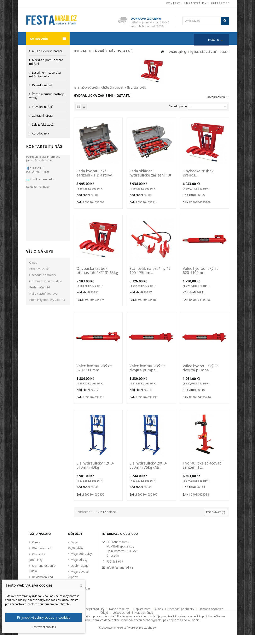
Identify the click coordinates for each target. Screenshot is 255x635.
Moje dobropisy (81, 554)
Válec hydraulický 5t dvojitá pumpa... (147, 368)
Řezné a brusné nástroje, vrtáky (47, 96)
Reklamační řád (39, 231)
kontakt (173, 3)
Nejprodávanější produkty (87, 609)
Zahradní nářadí (42, 116)
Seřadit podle (178, 106)
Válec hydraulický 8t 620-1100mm (94, 368)
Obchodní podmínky (42, 219)
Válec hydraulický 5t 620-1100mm (200, 270)
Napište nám (142, 609)
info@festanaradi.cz (42, 177)
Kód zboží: (83, 195)
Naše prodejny (119, 609)
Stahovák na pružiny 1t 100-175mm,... (149, 270)
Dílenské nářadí (42, 85)
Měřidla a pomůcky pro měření (46, 62)
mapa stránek (195, 3)
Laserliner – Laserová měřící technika (45, 74)
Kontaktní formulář (38, 184)
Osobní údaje (79, 566)
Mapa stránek (143, 613)
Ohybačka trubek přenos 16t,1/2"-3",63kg (97, 270)
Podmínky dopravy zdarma (47, 243)
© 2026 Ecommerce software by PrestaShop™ (127, 627)
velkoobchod (122, 613)
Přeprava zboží (39, 212)
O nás (33, 206)
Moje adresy (79, 560)
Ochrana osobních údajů (45, 225)
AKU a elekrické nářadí (47, 51)
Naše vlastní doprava (43, 237)
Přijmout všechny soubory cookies (43, 617)
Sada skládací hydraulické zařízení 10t (150, 173)
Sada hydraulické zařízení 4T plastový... (95, 173)
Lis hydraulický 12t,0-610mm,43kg (95, 465)
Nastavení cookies (43, 627)
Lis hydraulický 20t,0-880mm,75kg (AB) (148, 465)
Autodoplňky (40, 133)
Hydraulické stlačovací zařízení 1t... (202, 465)
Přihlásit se (219, 3)
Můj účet (75, 534)
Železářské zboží (43, 124)
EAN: (79, 202)
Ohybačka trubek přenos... (198, 173)
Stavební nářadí (42, 107)
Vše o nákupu (39, 195)
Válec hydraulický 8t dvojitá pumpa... (200, 368)
